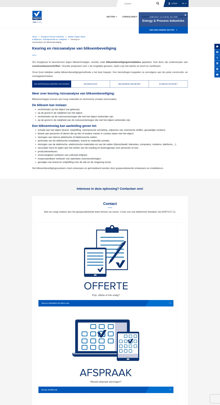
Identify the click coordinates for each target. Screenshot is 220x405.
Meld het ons (129, 304)
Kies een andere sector (163, 30)
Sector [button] (112, 17)
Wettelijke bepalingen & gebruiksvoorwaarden (143, 400)
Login (173, 3)
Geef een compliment (53, 304)
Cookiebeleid (168, 400)
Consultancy (129, 17)
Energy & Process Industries (52, 37)
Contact (183, 387)
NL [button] (184, 3)
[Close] (185, 15)
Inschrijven (167, 355)
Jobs (169, 387)
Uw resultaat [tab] (91, 84)
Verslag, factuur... (166, 262)
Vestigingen (152, 387)
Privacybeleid (180, 400)
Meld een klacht (91, 304)
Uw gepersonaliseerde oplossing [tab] (51, 84)
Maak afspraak (91, 262)
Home (34, 37)
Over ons (134, 387)
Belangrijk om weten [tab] (129, 84)
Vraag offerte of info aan (53, 262)
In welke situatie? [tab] (168, 84)
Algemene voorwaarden (113, 400)
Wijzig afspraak (129, 262)
